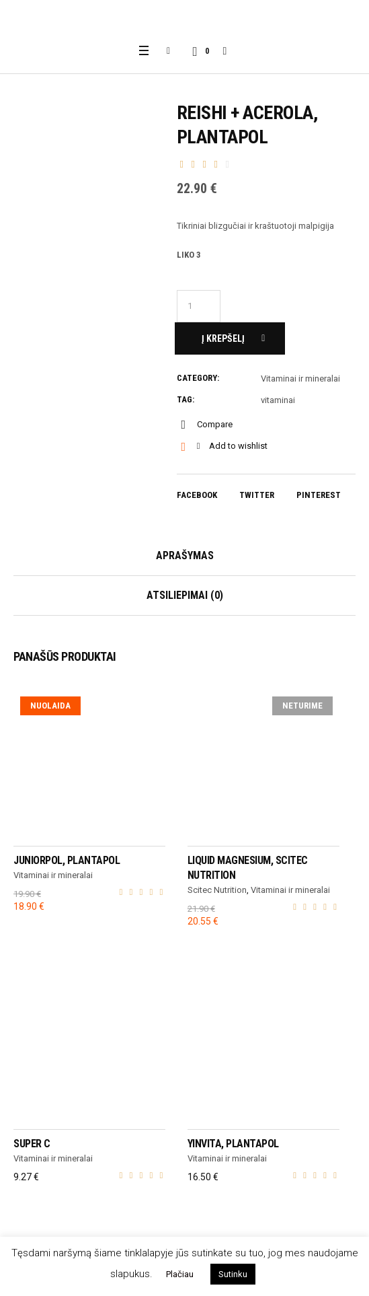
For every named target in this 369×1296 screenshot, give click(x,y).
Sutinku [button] (232, 1274)
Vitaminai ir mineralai (300, 378)
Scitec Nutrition (217, 890)
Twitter (256, 495)
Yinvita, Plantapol (233, 1143)
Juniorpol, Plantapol (66, 860)
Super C (31, 1143)
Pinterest (318, 495)
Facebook (197, 495)
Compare (215, 424)
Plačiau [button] (180, 1274)
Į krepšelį (223, 338)
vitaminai (278, 400)
